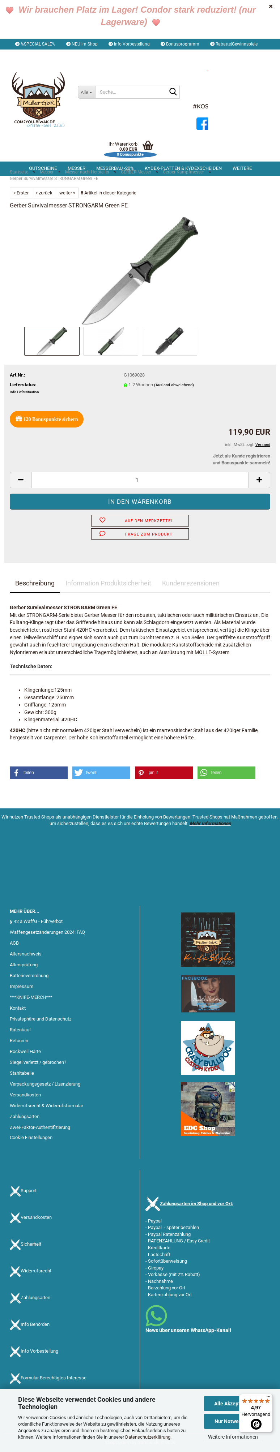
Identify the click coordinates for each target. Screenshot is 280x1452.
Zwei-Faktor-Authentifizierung (40, 1127)
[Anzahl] (140, 480)
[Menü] (268, 1398)
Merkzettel (111, 54)
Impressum (21, 986)
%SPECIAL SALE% (35, 44)
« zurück (43, 193)
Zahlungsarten (24, 1116)
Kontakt (18, 1008)
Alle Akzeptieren (233, 1403)
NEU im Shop (82, 44)
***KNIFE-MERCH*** (31, 997)
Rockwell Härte (25, 1051)
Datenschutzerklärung (147, 1437)
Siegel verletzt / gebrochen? (38, 1062)
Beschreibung (35, 583)
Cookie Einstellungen (31, 1137)
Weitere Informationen (233, 1437)
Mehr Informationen (210, 823)
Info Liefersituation (24, 392)
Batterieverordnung (29, 975)
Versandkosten (25, 1094)
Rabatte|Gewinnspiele (234, 44)
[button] (30, 55)
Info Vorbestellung (129, 44)
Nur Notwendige (233, 1421)
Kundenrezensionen (191, 583)
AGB (14, 943)
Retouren (19, 1040)
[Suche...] (86, 92)
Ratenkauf (20, 1029)
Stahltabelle (22, 1073)
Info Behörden (35, 1324)
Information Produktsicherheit (108, 583)
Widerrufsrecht (36, 1270)
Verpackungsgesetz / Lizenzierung (45, 1084)
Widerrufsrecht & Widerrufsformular (46, 1105)
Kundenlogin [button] (71, 54)
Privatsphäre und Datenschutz (40, 1019)
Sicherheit (31, 1244)
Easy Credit (198, 1240)
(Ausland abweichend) (174, 385)
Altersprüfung (24, 964)
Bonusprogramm (180, 44)
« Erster (21, 193)
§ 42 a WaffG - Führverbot (36, 921)
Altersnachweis (26, 954)
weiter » (67, 193)
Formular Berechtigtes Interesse (53, 1377)
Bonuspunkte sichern (47, 418)
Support (29, 1190)
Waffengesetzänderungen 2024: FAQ (47, 932)
